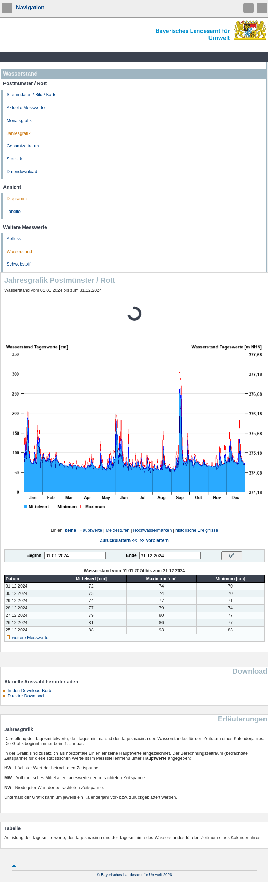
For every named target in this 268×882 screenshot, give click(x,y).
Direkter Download (26, 695)
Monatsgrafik (19, 120)
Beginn (33, 555)
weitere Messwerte (30, 637)
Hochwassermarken (152, 530)
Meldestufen (117, 530)
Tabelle (14, 211)
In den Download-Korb (29, 690)
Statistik (14, 158)
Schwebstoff (18, 264)
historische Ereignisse (196, 530)
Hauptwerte (91, 530)
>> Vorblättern (153, 540)
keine (70, 530)
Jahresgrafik (19, 133)
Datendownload (22, 171)
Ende (131, 555)
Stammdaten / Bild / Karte (32, 94)
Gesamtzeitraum (23, 146)
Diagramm (17, 198)
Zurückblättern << (118, 540)
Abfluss (14, 238)
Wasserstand (19, 251)
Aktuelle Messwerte (26, 107)
